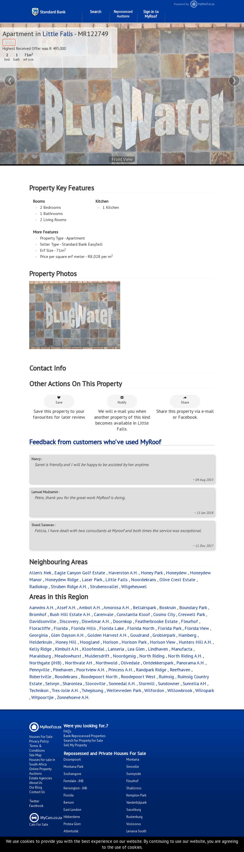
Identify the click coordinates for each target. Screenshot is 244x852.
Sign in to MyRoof (151, 14)
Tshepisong (92, 690)
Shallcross (133, 788)
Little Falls (58, 33)
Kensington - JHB (75, 788)
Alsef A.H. (66, 607)
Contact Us (37, 792)
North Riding (152, 656)
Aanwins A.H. (41, 607)
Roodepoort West (138, 677)
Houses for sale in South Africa (42, 762)
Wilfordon (154, 690)
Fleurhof (189, 621)
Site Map (35, 755)
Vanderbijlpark (136, 802)
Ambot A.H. (89, 607)
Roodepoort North (99, 677)
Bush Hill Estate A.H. (70, 614)
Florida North (140, 628)
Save (59, 400)
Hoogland (89, 642)
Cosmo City (164, 614)
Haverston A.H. (123, 573)
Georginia (38, 635)
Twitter (34, 801)
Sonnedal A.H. (122, 683)
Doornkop (122, 621)
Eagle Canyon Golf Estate (79, 573)
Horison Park (133, 642)
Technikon (38, 690)
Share (185, 400)
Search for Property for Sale (83, 740)
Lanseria (116, 649)
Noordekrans (143, 580)
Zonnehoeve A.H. (73, 697)
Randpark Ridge (151, 670)
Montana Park (73, 766)
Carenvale (103, 614)
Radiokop (38, 586)
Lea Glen (136, 649)
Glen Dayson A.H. (67, 635)
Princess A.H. (120, 670)
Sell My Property (75, 745)
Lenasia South (136, 831)
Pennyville (39, 670)
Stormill (147, 683)
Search (95, 11)
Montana (132, 759)
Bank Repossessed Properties (85, 736)
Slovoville (95, 683)
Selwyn (52, 683)
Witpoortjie (42, 697)
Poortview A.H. (91, 670)
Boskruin (167, 607)
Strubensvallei (104, 586)
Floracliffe (39, 628)
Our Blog (35, 787)
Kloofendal (93, 649)
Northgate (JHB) (45, 663)
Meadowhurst (67, 656)
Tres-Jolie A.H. (65, 690)
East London (72, 809)
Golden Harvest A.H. (107, 635)
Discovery (68, 621)
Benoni (69, 802)
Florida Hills (83, 628)
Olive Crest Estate (177, 580)
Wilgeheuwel (134, 586)
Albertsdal (71, 831)
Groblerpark (163, 635)
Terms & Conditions (37, 748)
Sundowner (168, 683)
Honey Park (151, 573)
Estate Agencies (40, 778)
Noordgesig (124, 656)
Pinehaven (63, 670)
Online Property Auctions (40, 771)
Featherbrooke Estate (156, 621)
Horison (110, 642)
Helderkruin (40, 642)
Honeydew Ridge (61, 580)
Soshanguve (72, 774)
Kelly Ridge (40, 649)
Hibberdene (72, 817)
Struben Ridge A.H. (69, 586)
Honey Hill (65, 642)
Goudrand (139, 635)
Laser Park (92, 580)
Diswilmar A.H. (95, 621)
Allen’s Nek (40, 573)
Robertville (40, 677)
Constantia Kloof (133, 614)
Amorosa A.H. (116, 607)
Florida (61, 628)
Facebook (36, 806)
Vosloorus (133, 824)
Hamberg (187, 635)
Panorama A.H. (190, 663)
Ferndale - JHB (74, 781)
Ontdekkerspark (158, 663)
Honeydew (176, 573)
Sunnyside (133, 774)
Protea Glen (72, 824)
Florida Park (169, 628)
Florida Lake (111, 628)
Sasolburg (133, 809)
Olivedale (130, 663)
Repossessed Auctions (123, 13)
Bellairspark (144, 607)
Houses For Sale (41, 737)
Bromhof (37, 614)
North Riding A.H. (185, 656)
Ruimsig (166, 677)
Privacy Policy (39, 741)
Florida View (197, 628)
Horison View (162, 642)
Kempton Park (136, 795)
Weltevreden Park (124, 690)
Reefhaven (180, 670)
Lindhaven (158, 649)
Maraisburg (40, 656)
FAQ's (67, 731)
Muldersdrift (97, 656)
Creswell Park (191, 614)
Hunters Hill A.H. (195, 642)
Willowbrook (179, 690)
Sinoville (132, 766)
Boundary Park (193, 607)
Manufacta (181, 649)
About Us (35, 783)
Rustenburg (134, 817)
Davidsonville (42, 621)
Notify (122, 400)
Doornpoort (72, 759)
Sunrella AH (194, 683)
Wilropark (204, 690)
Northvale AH (78, 663)
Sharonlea (72, 683)
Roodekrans (66, 677)
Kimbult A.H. (67, 649)
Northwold (106, 663)
